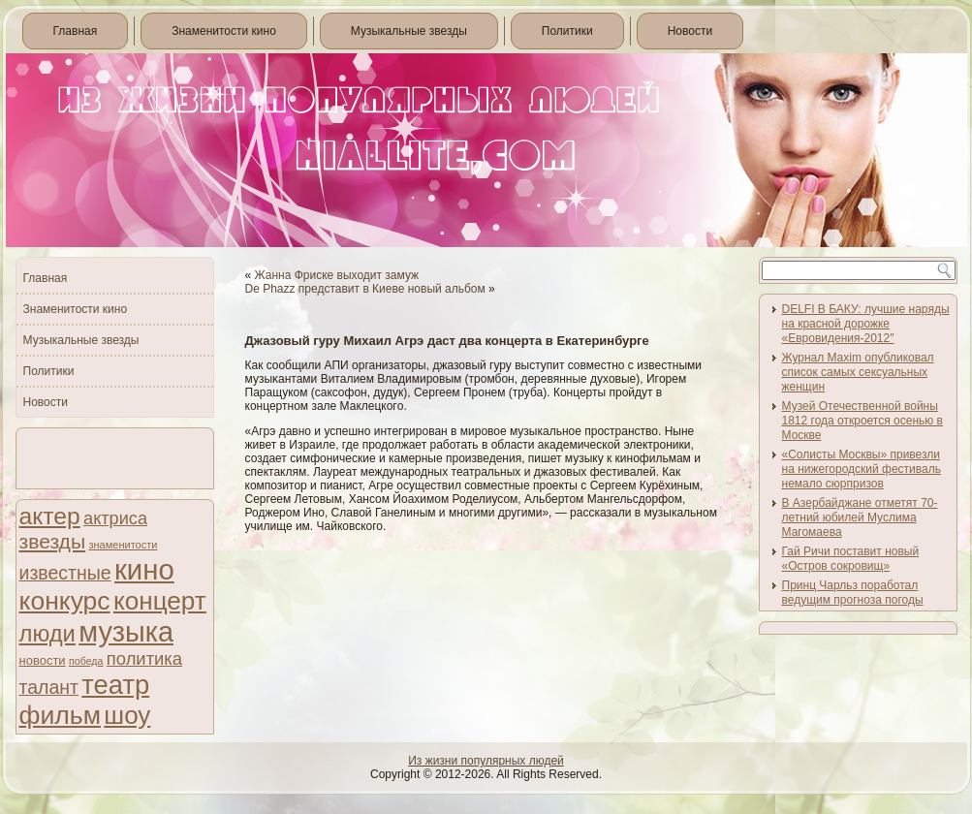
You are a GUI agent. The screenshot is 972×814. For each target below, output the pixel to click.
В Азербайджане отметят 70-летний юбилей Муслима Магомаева (860, 517)
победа (86, 661)
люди (47, 633)
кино (144, 569)
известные (65, 572)
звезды (52, 541)
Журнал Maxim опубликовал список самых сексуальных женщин (858, 372)
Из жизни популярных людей (486, 760)
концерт (159, 600)
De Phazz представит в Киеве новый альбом (365, 289)
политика (144, 658)
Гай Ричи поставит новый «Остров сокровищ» (851, 559)
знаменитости (122, 544)
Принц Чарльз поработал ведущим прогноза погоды (853, 593)
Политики (567, 31)
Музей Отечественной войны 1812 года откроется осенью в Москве (862, 420)
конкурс (64, 600)
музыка (125, 631)
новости (42, 660)
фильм (60, 715)
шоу (127, 715)
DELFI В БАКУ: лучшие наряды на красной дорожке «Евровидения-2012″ (866, 323)
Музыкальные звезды (409, 31)
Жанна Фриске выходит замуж (337, 275)
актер (49, 516)
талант (48, 687)
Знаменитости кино (224, 31)
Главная (75, 31)
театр (115, 685)
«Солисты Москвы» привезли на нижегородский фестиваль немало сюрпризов (861, 469)
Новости (690, 31)
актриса (115, 518)
